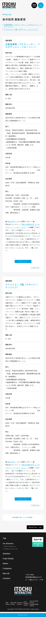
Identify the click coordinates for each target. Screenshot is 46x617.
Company (8, 573)
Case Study (9, 564)
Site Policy (7, 608)
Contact (7, 583)
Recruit (8, 16)
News (5, 568)
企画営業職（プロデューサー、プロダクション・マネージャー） (23, 27)
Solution (7, 559)
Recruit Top (31, 533)
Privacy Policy (20, 608)
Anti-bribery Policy (27, 608)
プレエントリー (23, 263)
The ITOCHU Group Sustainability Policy (36, 608)
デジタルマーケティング (10, 554)
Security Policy (14, 608)
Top (4, 543)
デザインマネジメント (10, 552)
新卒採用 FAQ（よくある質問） (23, 522)
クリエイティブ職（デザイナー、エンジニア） (21, 31)
